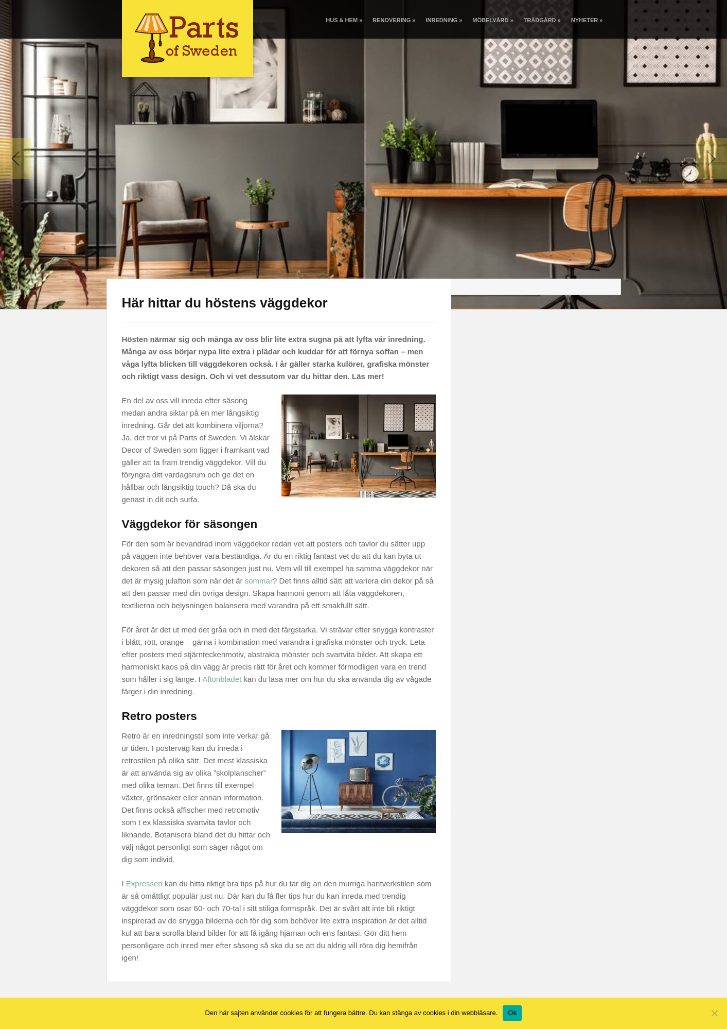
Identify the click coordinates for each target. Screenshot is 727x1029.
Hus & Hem (344, 20)
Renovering (394, 20)
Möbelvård (492, 20)
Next (711, 158)
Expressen (144, 883)
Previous (15, 158)
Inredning (443, 20)
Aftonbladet (221, 679)
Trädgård (542, 20)
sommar (259, 580)
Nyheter (587, 20)
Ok (512, 1013)
